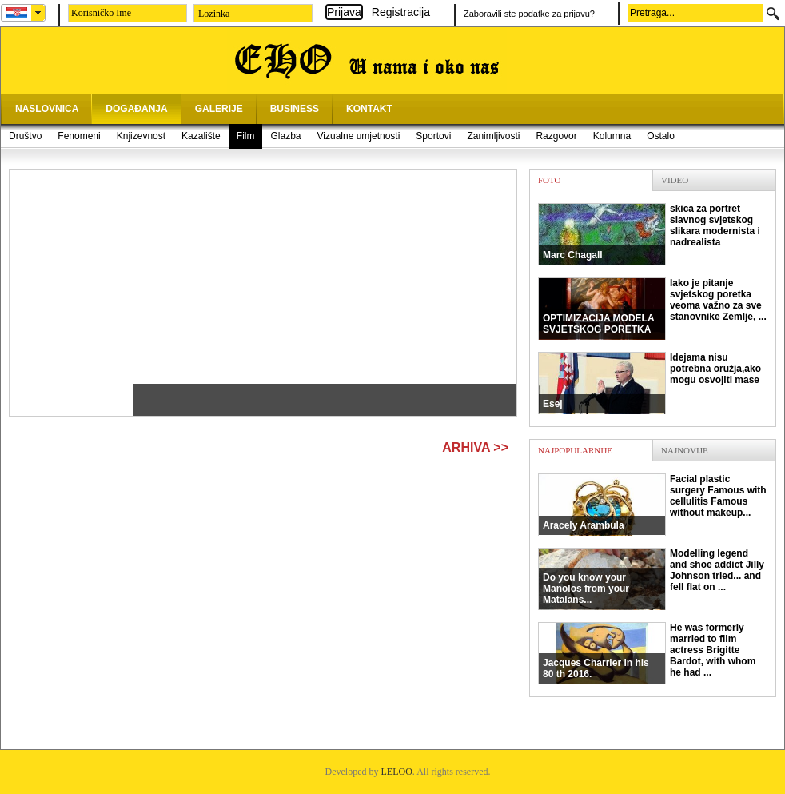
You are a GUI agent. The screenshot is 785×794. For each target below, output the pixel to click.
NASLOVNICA (46, 108)
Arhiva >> (475, 447)
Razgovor (556, 136)
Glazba (285, 136)
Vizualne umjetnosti (358, 136)
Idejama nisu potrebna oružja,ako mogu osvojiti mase (649, 383)
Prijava (344, 12)
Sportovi (433, 136)
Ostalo (661, 136)
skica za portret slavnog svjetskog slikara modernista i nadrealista (649, 234)
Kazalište (201, 136)
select (38, 13)
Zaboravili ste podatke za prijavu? (529, 13)
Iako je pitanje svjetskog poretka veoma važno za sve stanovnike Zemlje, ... (652, 308)
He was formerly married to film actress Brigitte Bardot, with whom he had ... (646, 653)
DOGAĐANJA (136, 108)
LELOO (396, 771)
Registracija (401, 12)
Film (246, 136)
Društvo (25, 136)
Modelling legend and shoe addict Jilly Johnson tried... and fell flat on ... (651, 579)
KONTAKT (369, 108)
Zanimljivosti (493, 136)
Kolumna (612, 136)
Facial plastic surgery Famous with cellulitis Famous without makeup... (652, 504)
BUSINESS (294, 108)
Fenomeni (79, 136)
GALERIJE (219, 108)
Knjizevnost (141, 136)
